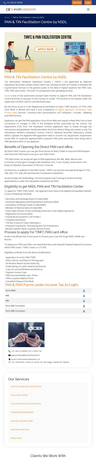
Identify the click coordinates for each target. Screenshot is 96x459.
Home (7, 17)
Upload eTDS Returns (22, 421)
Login (88, 2)
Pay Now (77, 2)
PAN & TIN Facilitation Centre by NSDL (35, 77)
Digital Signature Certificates (72, 109)
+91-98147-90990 (13, 2)
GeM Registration (20, 429)
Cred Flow (16, 438)
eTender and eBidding (22, 412)
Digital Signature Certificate (26, 386)
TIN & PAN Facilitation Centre (26, 403)
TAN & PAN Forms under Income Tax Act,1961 (41, 285)
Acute (7, 95)
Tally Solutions (19, 395)
